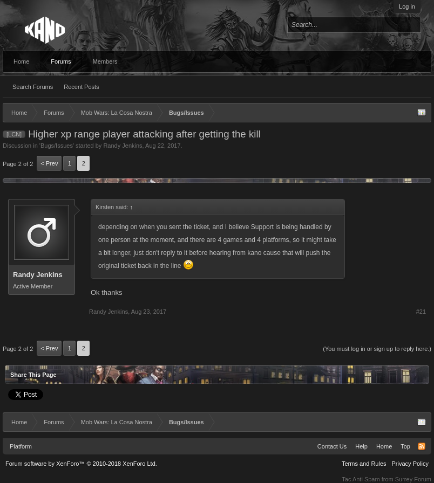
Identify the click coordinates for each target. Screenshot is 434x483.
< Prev (49, 163)
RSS (421, 446)
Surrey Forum (413, 479)
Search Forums (32, 87)
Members (105, 61)
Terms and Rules (364, 463)
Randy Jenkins (122, 145)
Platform (21, 446)
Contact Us (332, 446)
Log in (407, 6)
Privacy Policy (410, 463)
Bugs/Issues (56, 145)
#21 (421, 311)
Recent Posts (81, 87)
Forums (61, 61)
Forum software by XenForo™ (81, 463)
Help (361, 446)
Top (405, 446)
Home (21, 61)
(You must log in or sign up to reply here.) (377, 349)
